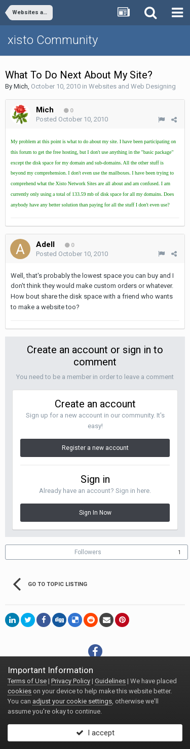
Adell (45, 244)
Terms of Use (27, 681)
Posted (72, 119)
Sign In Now (95, 512)
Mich (21, 86)
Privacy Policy (70, 681)
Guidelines (110, 681)
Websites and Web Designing (132, 86)
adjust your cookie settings (72, 701)
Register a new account (95, 447)
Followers (87, 552)
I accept (95, 732)
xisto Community (53, 40)
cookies (19, 691)
